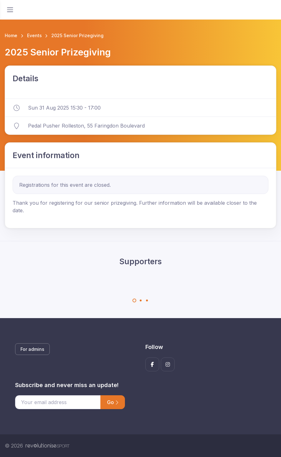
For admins (32, 349)
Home (11, 35)
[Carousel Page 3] (147, 300)
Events (34, 35)
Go (112, 402)
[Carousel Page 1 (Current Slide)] (134, 300)
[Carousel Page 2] (141, 300)
